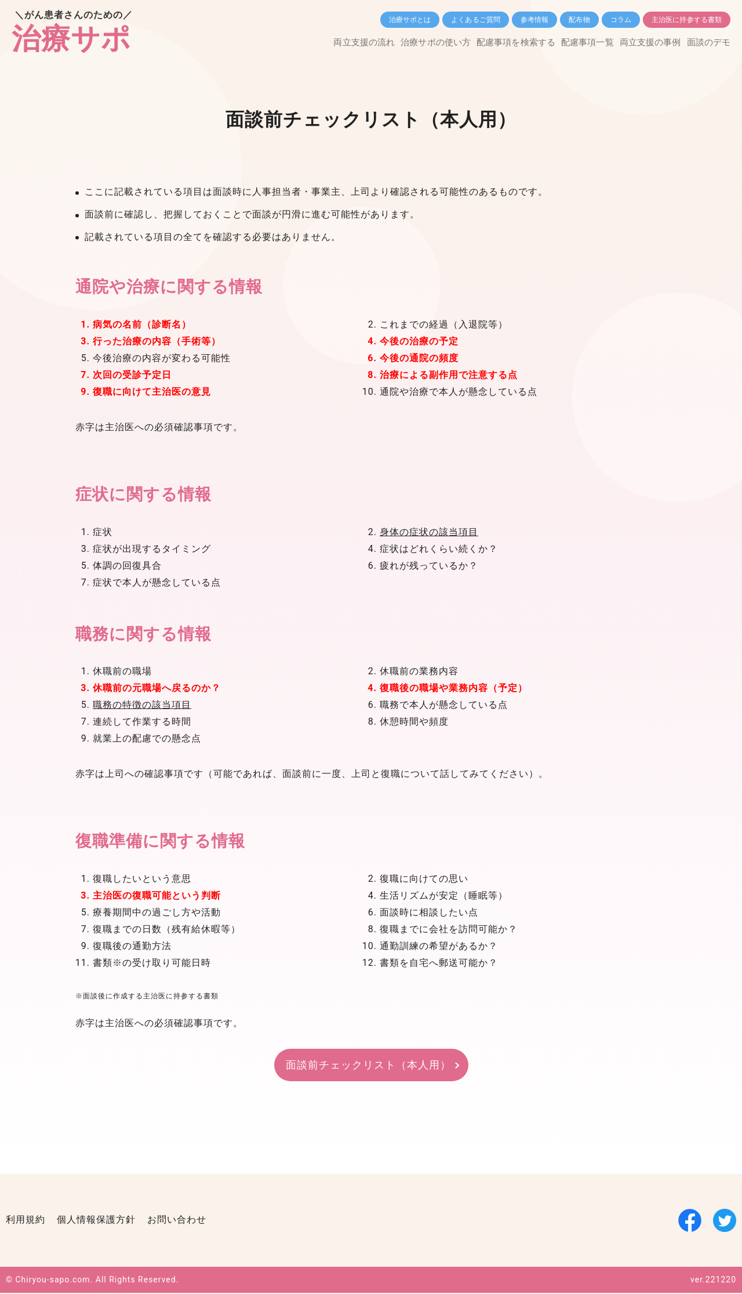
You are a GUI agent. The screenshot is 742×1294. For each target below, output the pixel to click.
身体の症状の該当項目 (429, 532)
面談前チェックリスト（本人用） (368, 1065)
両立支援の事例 (639, 42)
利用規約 (25, 1220)
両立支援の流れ (313, 42)
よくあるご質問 (475, 20)
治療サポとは (410, 20)
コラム (620, 20)
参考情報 (534, 20)
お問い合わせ (176, 1220)
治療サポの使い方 (394, 42)
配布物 (579, 20)
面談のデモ (707, 42)
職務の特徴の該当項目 (142, 705)
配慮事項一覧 (567, 42)
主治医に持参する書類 (687, 20)
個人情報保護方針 (96, 1220)
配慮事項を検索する (485, 42)
